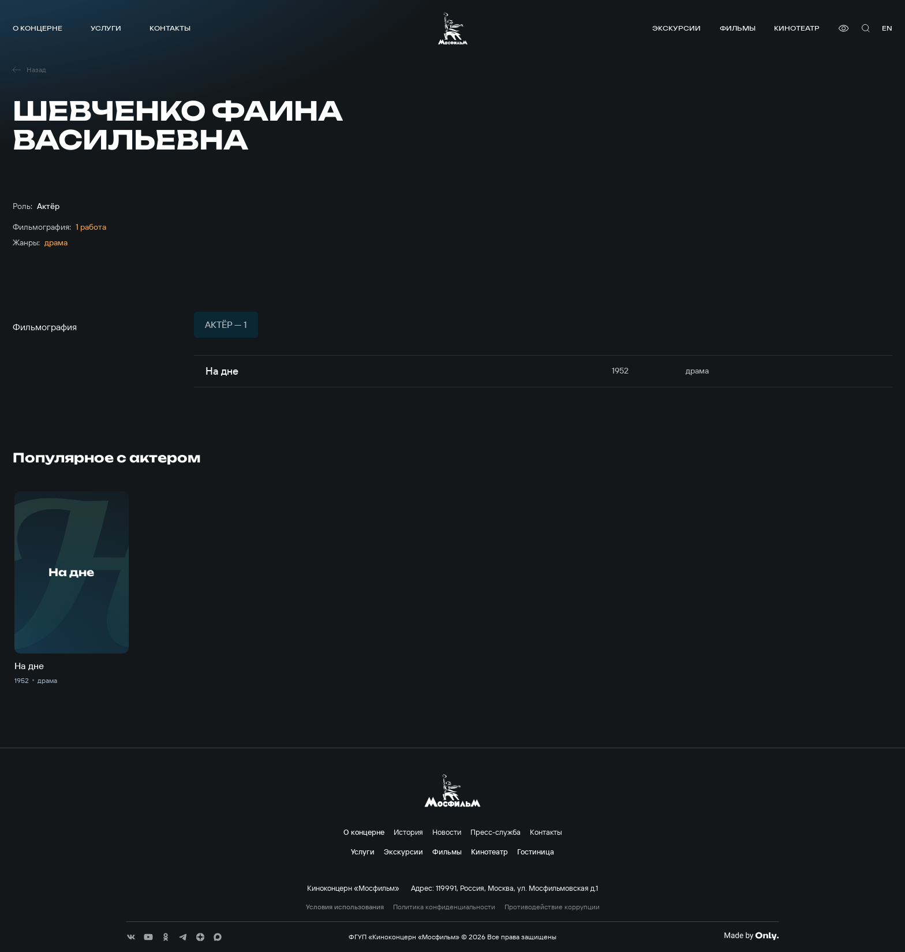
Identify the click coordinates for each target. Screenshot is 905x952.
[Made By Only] (751, 935)
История (408, 832)
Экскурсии (676, 28)
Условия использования (345, 907)
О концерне (37, 28)
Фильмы (738, 28)
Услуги (106, 28)
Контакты (169, 28)
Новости (446, 832)
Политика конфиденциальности (444, 907)
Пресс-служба (495, 832)
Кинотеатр (797, 28)
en (887, 28)
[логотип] (453, 28)
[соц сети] (131, 937)
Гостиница (535, 851)
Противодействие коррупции (552, 907)
